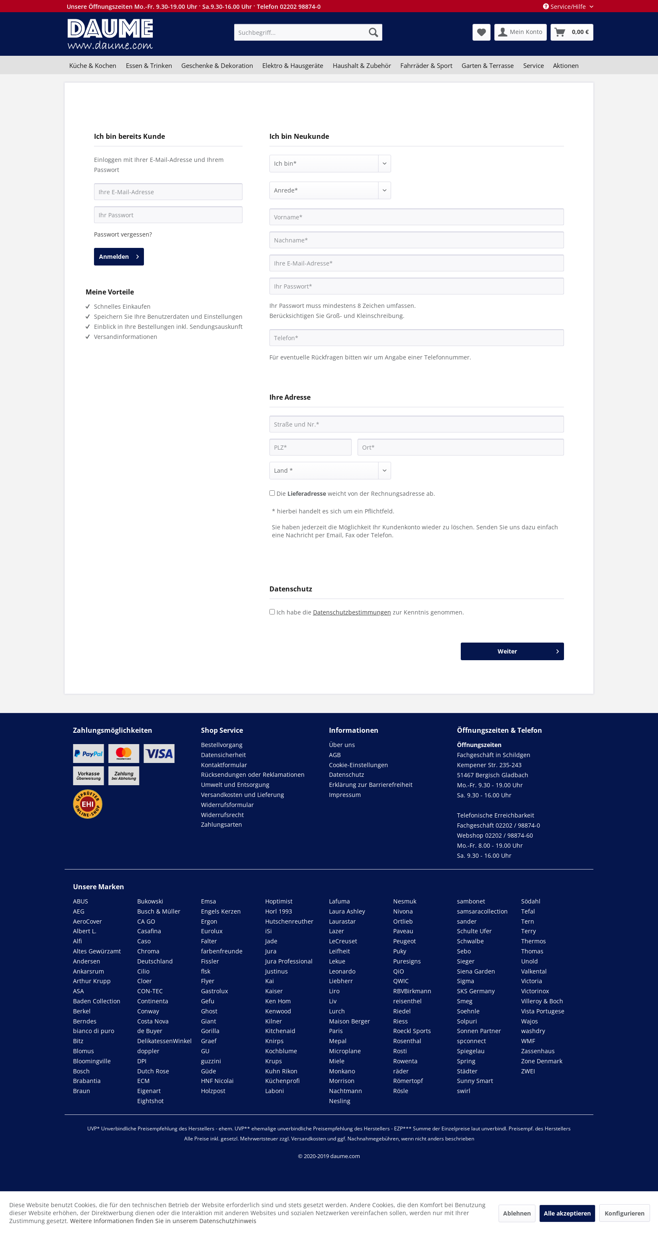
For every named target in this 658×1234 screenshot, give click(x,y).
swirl (463, 1091)
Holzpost (213, 1091)
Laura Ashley (347, 911)
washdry (533, 1031)
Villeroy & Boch (542, 1001)
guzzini (211, 1061)
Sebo (464, 951)
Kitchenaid (280, 1031)
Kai (269, 981)
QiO (398, 971)
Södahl (530, 901)
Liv (333, 1001)
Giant (208, 1021)
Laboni (274, 1091)
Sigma (465, 981)
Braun (81, 1091)
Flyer (207, 981)
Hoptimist (278, 901)
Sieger (466, 961)
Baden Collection (96, 1001)
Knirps (274, 1041)
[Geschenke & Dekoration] (217, 65)
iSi (268, 931)
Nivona (403, 911)
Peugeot (404, 941)
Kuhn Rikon (281, 1071)
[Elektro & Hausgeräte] (293, 65)
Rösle (400, 1091)
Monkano (342, 1071)
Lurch (337, 1011)
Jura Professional (289, 961)
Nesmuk (404, 901)
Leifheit (339, 951)
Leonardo (342, 971)
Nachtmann (345, 1091)
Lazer (336, 931)
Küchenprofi (282, 1081)
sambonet (471, 901)
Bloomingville (92, 1061)
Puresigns (407, 961)
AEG (78, 911)
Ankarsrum (88, 971)
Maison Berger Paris (349, 1026)
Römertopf (408, 1081)
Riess (400, 1021)
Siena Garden (476, 971)
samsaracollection (482, 911)
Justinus (276, 971)
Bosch (81, 1071)
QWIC (401, 981)
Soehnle (468, 1011)
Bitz (78, 1041)
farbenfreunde (222, 951)
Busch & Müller (158, 911)
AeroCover (87, 921)
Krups (273, 1061)
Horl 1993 (278, 911)
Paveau (403, 931)
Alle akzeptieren (567, 1213)
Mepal (338, 1041)
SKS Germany (476, 991)
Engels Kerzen (221, 911)
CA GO (146, 921)
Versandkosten (308, 1138)
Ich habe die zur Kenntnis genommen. (370, 612)
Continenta (152, 1001)
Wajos (529, 1021)
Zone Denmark (541, 1061)
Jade (271, 941)
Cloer (144, 981)
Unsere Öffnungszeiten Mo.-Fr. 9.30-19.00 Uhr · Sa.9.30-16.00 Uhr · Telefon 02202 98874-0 (194, 6)
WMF (528, 1041)
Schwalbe (470, 941)
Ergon (209, 921)
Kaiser (274, 991)
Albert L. (85, 931)
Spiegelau (471, 1051)
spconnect (471, 1041)
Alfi (77, 941)
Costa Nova (153, 1021)
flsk (205, 971)
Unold (529, 961)
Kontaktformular (224, 765)
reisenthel (407, 1001)
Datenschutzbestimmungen (352, 612)
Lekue (337, 961)
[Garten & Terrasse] (487, 65)
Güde (208, 1071)
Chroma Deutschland (155, 956)
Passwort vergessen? (123, 234)
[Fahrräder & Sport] (426, 65)
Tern (527, 921)
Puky (399, 951)
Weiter (528, 650)
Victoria (531, 981)
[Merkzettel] (482, 32)
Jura (271, 951)
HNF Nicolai (217, 1081)
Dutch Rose (153, 1071)
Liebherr (341, 981)
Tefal (528, 911)
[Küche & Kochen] (93, 65)
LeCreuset (343, 941)
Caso (144, 941)
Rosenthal (407, 1041)
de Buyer (149, 1031)
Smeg (465, 1001)
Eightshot (150, 1101)
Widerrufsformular (227, 805)
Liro (334, 991)
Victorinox (535, 991)
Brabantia (87, 1081)
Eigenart (149, 1091)
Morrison (342, 1081)
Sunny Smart (475, 1081)
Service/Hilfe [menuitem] (565, 6)
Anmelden (119, 255)
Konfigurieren (625, 1213)
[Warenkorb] (572, 32)
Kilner (273, 1021)
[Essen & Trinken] (148, 65)
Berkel (82, 1011)
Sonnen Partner (479, 1031)
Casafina (149, 931)
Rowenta (405, 1061)
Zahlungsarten (221, 824)
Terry (528, 931)
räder (401, 1071)
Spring (466, 1061)
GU (205, 1051)
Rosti (400, 1051)
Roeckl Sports (412, 1031)
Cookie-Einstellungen (358, 765)
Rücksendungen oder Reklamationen (253, 774)
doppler (148, 1051)
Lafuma (339, 901)
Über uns (342, 745)
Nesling (339, 1101)
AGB (335, 755)
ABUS (80, 901)
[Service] (533, 65)
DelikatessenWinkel (164, 1041)
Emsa (208, 901)
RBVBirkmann (412, 991)
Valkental (534, 971)
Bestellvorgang (222, 745)
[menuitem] (308, 32)
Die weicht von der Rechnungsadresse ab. (356, 493)
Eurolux (211, 931)
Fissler (210, 961)
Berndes (85, 1021)
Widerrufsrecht (222, 815)
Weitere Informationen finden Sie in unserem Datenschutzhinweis (163, 1221)
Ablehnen (517, 1213)
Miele (337, 1061)
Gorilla (210, 1031)
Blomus (83, 1051)
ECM (143, 1081)
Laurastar (342, 921)
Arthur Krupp (92, 981)
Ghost (209, 1011)
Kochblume (281, 1051)
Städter (467, 1071)
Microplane (345, 1051)
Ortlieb (403, 921)
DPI (141, 1061)
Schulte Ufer (474, 931)
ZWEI (528, 1071)
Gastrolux (214, 991)
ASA (78, 991)
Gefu (207, 1001)
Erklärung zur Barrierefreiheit (371, 785)
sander (467, 921)
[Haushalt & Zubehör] (362, 65)
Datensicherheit (223, 755)
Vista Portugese (542, 1011)
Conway (148, 1011)
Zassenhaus (538, 1051)
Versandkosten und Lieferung (242, 795)
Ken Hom (278, 1001)
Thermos (533, 941)
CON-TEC (150, 991)
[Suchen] (373, 32)
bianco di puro (93, 1031)
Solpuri (467, 1021)
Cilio (143, 971)
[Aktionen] (565, 65)
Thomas (532, 951)
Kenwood (278, 1011)
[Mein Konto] (520, 32)
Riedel (402, 1011)
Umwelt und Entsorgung (235, 785)
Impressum (345, 795)
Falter (209, 941)
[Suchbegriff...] (308, 32)
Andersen (86, 961)
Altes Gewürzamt (97, 951)
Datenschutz (346, 774)
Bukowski (150, 901)
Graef (209, 1041)
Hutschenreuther (289, 921)
